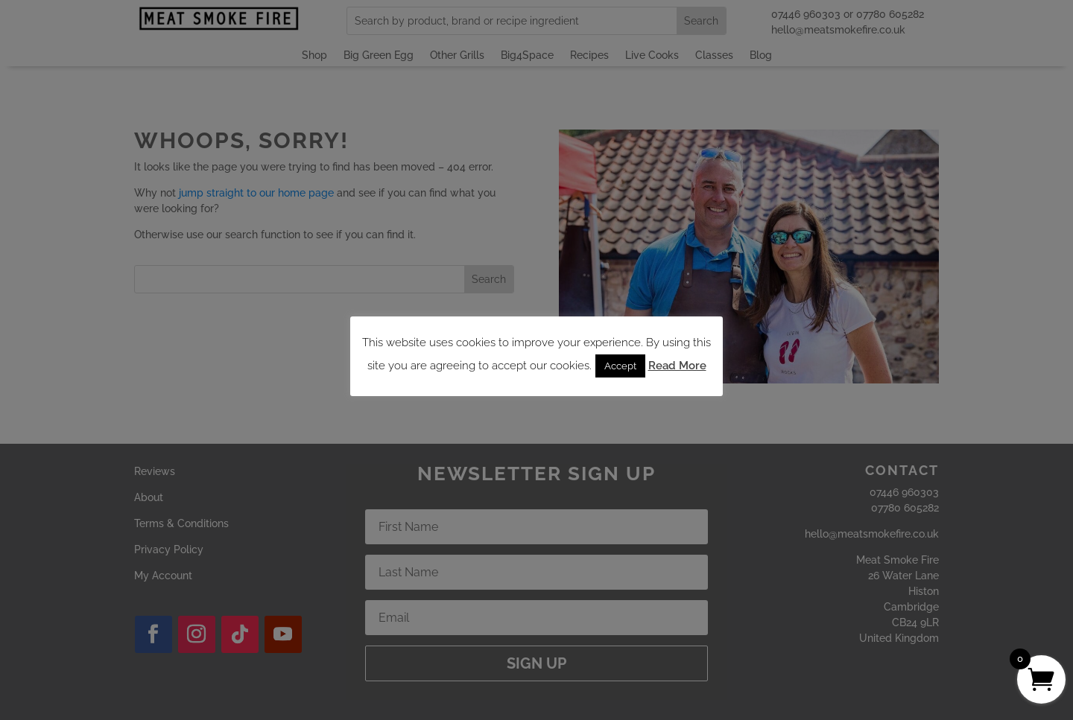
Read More (677, 365)
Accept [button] (620, 366)
